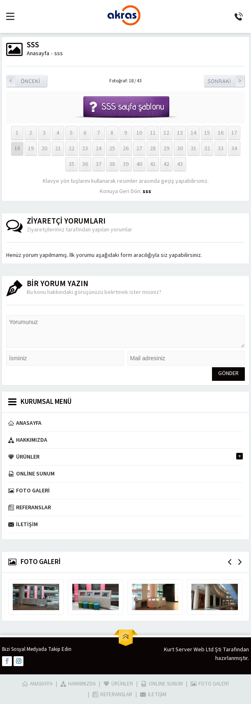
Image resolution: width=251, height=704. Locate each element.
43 (180, 164)
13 (180, 133)
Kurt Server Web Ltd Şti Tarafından (206, 650)
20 (44, 149)
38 (112, 164)
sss (58, 53)
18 (17, 149)
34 (234, 149)
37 (98, 164)
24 (98, 149)
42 (166, 164)
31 (193, 149)
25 (112, 149)
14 (193, 133)
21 (58, 149)
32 (207, 149)
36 (85, 164)
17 (234, 133)
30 (180, 149)
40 (139, 164)
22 (71, 149)
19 (31, 149)
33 (220, 149)
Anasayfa (38, 53)
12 (166, 133)
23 (85, 149)
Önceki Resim (26, 81)
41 (153, 164)
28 (153, 149)
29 (166, 149)
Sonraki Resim (224, 81)
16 (220, 133)
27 (139, 149)
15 (207, 133)
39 (126, 164)
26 (126, 149)
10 (139, 133)
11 (153, 133)
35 (71, 164)
